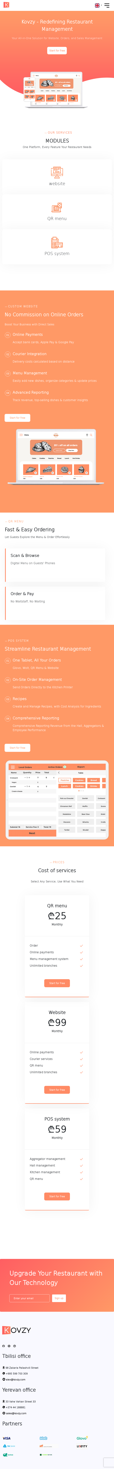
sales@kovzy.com (14, 1413)
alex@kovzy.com (14, 1379)
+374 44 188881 (14, 1407)
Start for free (57, 50)
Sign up (59, 1298)
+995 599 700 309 (15, 1373)
